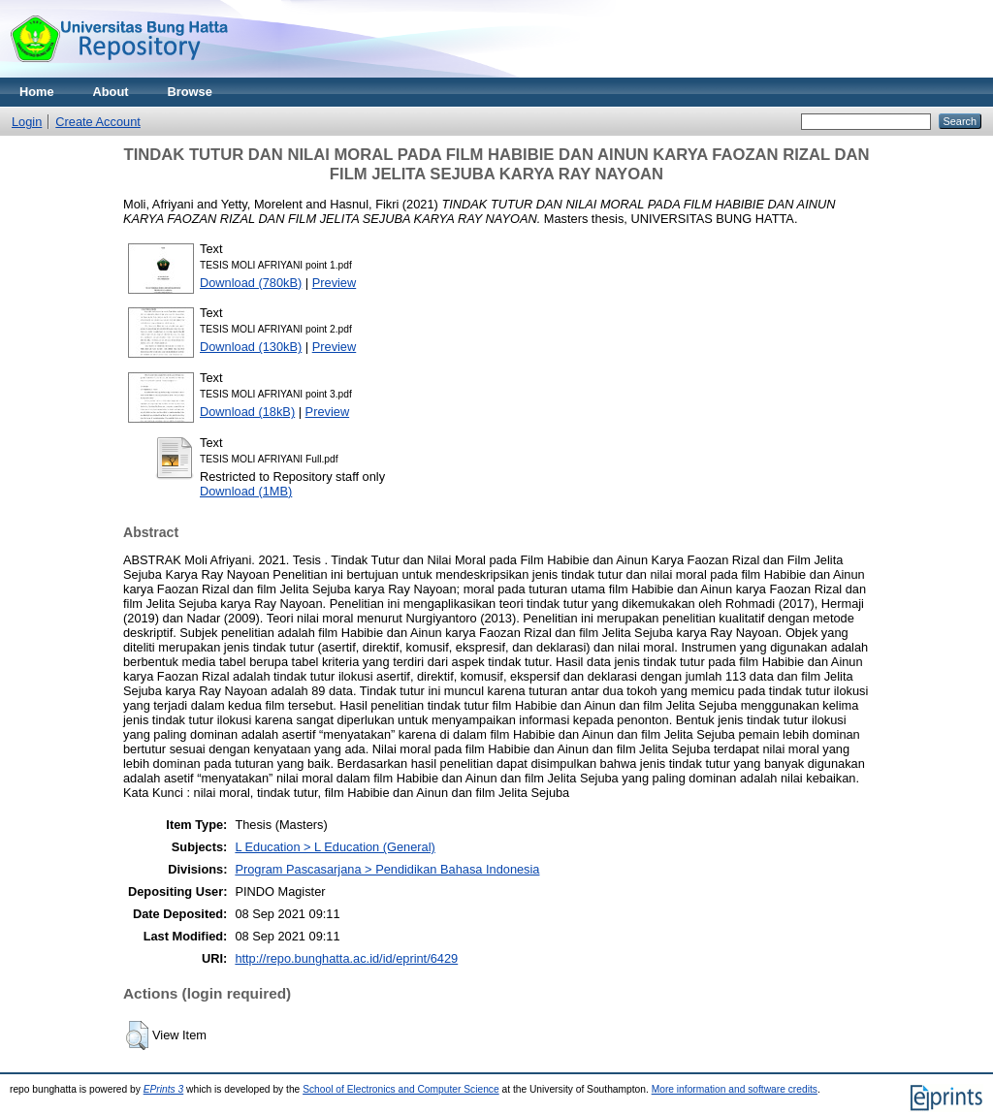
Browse (190, 91)
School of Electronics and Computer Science (401, 1089)
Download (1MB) (246, 491)
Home (36, 91)
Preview (334, 282)
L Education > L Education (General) (334, 847)
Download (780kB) (251, 282)
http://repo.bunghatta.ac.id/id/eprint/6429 (346, 958)
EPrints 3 (164, 1089)
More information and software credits (734, 1089)
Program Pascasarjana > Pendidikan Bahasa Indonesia (387, 869)
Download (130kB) (251, 346)
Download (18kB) (247, 411)
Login (27, 121)
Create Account (98, 121)
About (111, 91)
